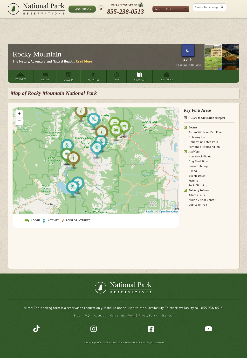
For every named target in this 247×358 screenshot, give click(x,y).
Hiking (193, 171)
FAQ (87, 315)
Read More (84, 61)
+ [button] (19, 114)
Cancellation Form (122, 315)
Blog (77, 315)
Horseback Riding (200, 156)
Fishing (193, 180)
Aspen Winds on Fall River (206, 132)
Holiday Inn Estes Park (203, 142)
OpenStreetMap (168, 211)
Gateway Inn (197, 137)
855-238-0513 (125, 11)
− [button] (19, 121)
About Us (100, 315)
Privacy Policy (148, 315)
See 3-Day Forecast (188, 65)
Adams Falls (197, 195)
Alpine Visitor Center (202, 200)
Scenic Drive (197, 175)
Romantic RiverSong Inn (204, 146)
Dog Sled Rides (199, 161)
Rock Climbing (198, 185)
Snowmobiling (198, 166)
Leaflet (150, 211)
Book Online (82, 10)
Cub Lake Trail (198, 204)
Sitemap (166, 315)
